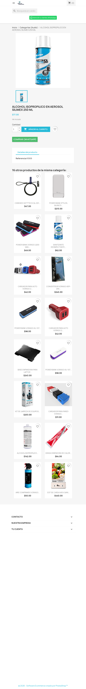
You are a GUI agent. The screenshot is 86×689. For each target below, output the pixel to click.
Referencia (21, 158)
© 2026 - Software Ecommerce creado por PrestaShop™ (43, 686)
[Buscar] (24, 10)
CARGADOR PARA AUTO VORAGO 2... (27, 287)
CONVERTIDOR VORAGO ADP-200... (58, 287)
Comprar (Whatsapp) (24, 139)
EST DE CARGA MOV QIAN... (58, 492)
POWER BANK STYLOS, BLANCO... (58, 204)
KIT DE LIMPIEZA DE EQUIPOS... (27, 411)
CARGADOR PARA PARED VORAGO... (58, 412)
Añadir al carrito (36, 129)
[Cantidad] (15, 129)
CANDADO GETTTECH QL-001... (27, 203)
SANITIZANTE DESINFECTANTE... (58, 246)
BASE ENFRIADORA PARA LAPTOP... (27, 371)
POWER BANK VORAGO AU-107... (28, 328)
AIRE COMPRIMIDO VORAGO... (28, 492)
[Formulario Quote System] (43, 609)
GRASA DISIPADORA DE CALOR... (58, 453)
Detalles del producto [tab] (27, 152)
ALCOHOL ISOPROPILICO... (27, 453)
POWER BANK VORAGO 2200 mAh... (27, 246)
